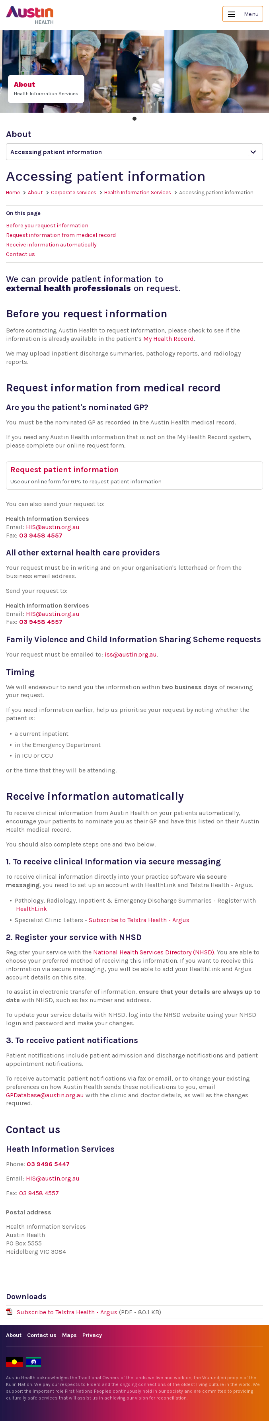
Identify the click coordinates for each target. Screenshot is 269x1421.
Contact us (20, 254)
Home (13, 192)
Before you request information (47, 225)
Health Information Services (137, 192)
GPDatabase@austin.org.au (45, 1095)
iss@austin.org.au (131, 654)
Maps (69, 1335)
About (35, 192)
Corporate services (73, 192)
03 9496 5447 (48, 1164)
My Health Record (168, 338)
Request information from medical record (61, 235)
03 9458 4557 (40, 535)
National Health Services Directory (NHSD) (153, 952)
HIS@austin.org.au (53, 527)
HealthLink (31, 909)
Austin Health (30, 15)
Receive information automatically (51, 244)
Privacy (92, 1335)
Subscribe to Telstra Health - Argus (139, 920)
